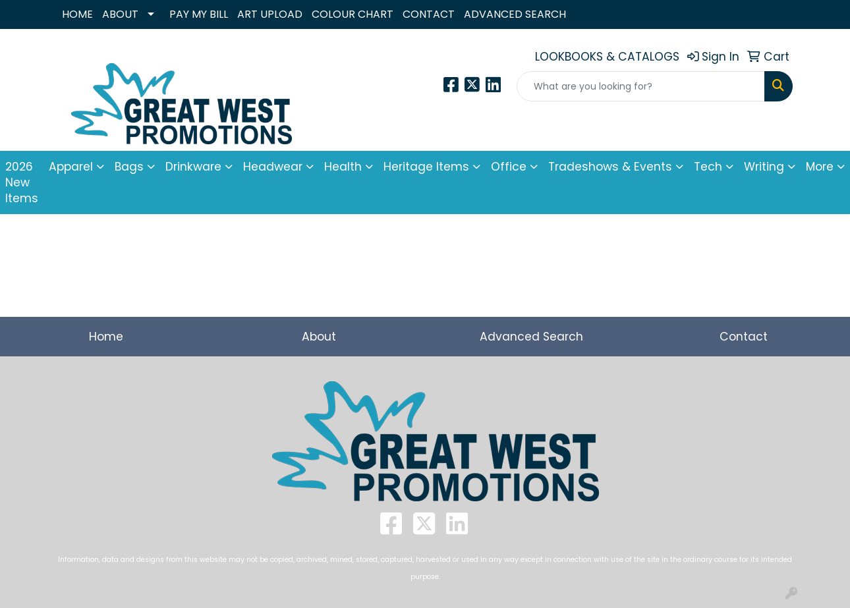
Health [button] (343, 167)
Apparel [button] (71, 167)
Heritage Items (426, 167)
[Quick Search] (641, 86)
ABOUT (120, 14)
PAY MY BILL (198, 14)
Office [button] (508, 167)
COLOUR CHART (352, 14)
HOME (77, 14)
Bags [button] (129, 167)
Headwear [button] (272, 167)
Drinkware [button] (193, 167)
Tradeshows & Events (610, 167)
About (319, 337)
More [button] (820, 167)
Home (106, 337)
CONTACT (429, 14)
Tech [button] (708, 167)
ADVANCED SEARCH (515, 14)
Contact (744, 337)
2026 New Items (21, 182)
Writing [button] (764, 167)
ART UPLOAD (269, 14)
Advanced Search (531, 337)
